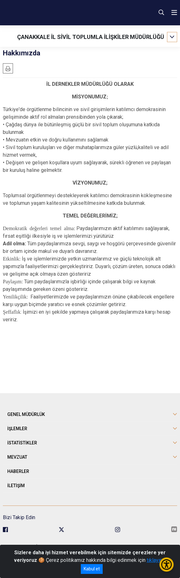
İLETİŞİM (16, 485)
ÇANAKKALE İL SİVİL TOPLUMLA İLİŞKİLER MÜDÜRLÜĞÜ (90, 37)
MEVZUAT (17, 457)
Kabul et (92, 568)
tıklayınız (156, 560)
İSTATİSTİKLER (22, 442)
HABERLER (18, 471)
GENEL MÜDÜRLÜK (26, 414)
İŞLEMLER (17, 428)
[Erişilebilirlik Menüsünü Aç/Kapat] (166, 564)
